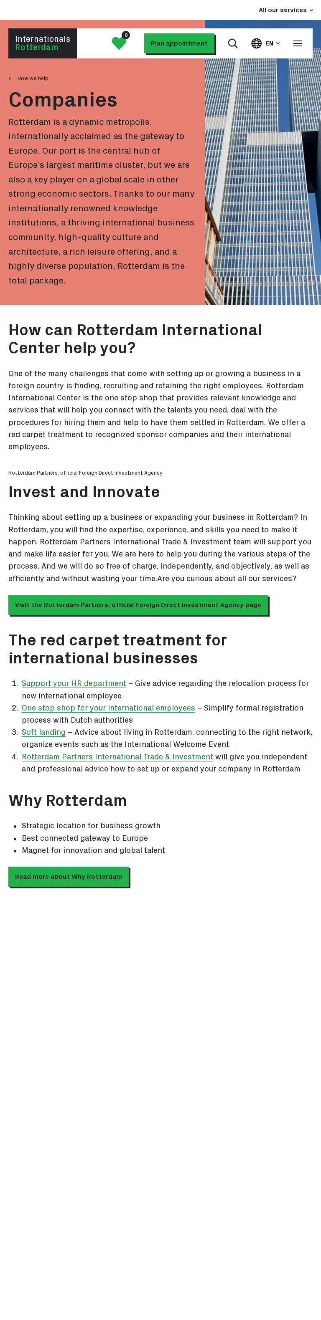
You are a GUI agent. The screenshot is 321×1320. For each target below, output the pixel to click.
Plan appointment (179, 43)
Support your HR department (74, 684)
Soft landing (44, 732)
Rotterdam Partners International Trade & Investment (117, 757)
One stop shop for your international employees (108, 708)
